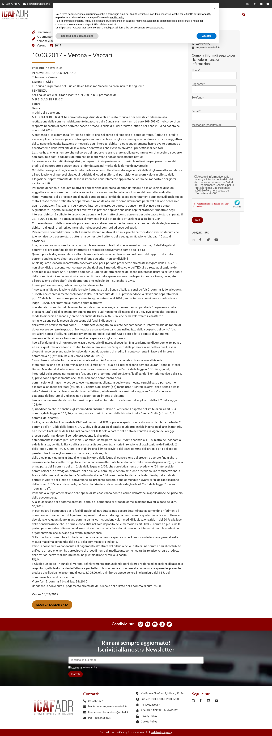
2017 (57, 45)
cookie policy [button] (117, 17)
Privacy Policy (90, 667)
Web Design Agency (161, 732)
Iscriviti (75, 674)
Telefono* (214, 100)
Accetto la (75, 667)
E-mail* (214, 114)
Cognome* (214, 87)
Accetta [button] (206, 36)
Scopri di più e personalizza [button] (77, 36)
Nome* (214, 73)
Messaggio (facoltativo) (214, 148)
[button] (244, 14)
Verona (41, 45)
